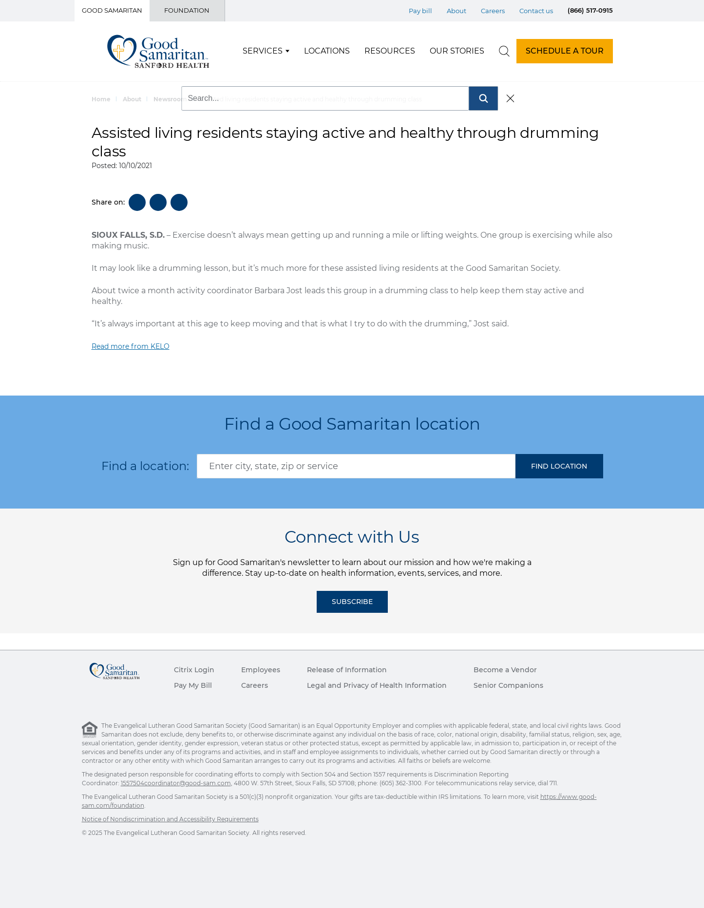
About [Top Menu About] (456, 11)
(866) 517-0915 (590, 10)
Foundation (186, 10)
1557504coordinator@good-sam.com (176, 783)
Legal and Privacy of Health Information (377, 685)
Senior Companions (508, 685)
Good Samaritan (112, 10)
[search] (504, 51)
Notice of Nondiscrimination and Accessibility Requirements (170, 819)
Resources (389, 51)
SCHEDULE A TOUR (565, 51)
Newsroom (170, 99)
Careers (254, 685)
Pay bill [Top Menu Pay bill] (420, 11)
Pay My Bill (193, 685)
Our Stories (457, 51)
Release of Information (347, 669)
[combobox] (356, 466)
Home (101, 99)
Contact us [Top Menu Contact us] (536, 11)
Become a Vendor (505, 669)
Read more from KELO (131, 346)
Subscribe (352, 601)
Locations (327, 51)
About (132, 99)
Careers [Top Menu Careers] (493, 11)
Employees (260, 669)
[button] (559, 466)
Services (263, 51)
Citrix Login (194, 669)
